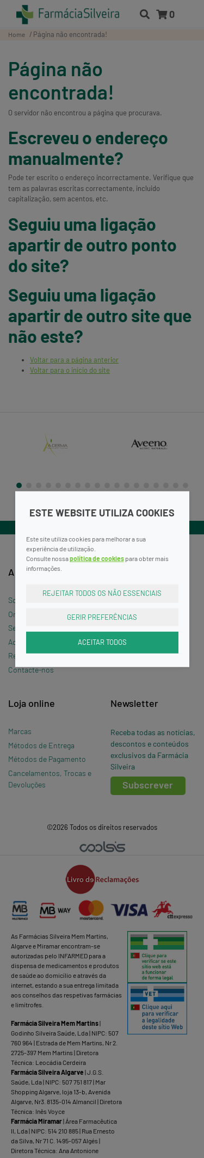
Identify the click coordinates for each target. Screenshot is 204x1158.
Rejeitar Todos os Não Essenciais (102, 593)
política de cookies (97, 558)
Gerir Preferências (102, 616)
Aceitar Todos (102, 642)
